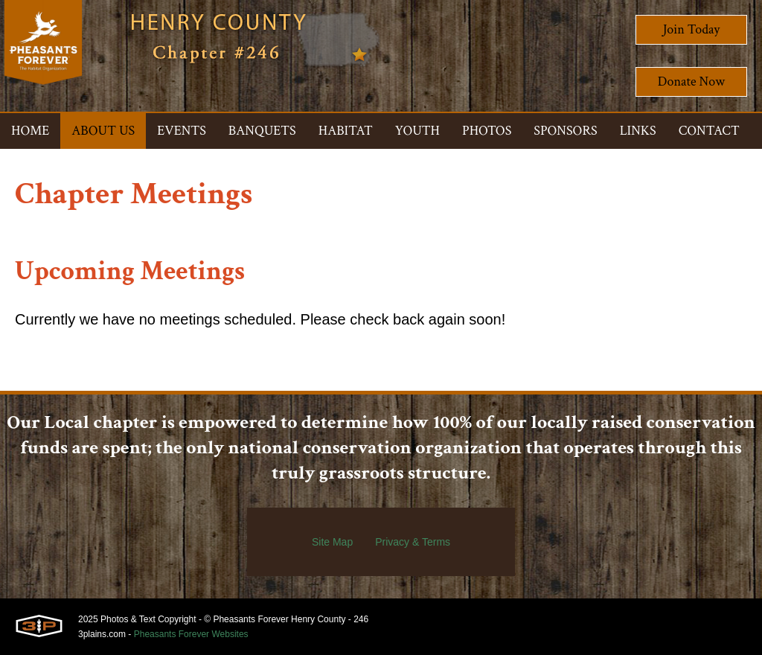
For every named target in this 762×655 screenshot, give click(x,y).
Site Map (332, 542)
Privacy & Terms (412, 542)
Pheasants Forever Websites (191, 634)
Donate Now (691, 81)
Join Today (691, 29)
